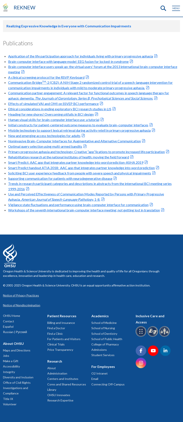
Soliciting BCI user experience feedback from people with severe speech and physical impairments (79, 173)
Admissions (99, 349)
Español (8, 326)
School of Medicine (104, 323)
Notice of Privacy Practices (21, 295)
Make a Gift (10, 361)
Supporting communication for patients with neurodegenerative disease (60, 178)
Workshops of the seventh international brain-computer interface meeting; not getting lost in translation (84, 210)
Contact (8, 321)
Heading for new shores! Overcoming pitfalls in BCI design (51, 114)
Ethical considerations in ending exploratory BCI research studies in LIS (59, 109)
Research (54, 361)
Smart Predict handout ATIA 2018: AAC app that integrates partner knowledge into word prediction (81, 168)
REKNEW (24, 7)
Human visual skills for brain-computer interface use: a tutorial (53, 120)
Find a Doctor (56, 328)
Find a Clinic (55, 333)
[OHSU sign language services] (153, 336)
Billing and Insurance (61, 323)
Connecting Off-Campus (108, 384)
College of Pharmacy (105, 344)
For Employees (103, 366)
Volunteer (9, 404)
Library (51, 389)
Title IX (8, 399)
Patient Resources (61, 316)
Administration (57, 373)
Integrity (9, 372)
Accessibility (11, 366)
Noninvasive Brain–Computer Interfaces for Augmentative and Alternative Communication (74, 141)
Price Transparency (60, 349)
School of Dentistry (104, 333)
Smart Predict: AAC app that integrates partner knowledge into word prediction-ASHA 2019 (75, 162)
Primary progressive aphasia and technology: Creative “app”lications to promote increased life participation (86, 152)
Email (94, 379)
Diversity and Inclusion (18, 377)
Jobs (6, 355)
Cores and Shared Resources (66, 384)
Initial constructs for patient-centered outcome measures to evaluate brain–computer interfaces (78, 125)
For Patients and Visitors (63, 339)
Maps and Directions (16, 350)
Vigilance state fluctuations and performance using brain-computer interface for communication (78, 205)
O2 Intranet (99, 373)
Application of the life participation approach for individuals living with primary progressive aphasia (80, 56)
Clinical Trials (56, 344)
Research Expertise (60, 400)
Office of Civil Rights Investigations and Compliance (17, 388)
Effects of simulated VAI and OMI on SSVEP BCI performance (53, 104)
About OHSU (13, 343)
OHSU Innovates (58, 395)
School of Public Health (106, 339)
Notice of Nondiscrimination (21, 305)
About (51, 368)
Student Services (103, 355)
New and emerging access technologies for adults (44, 136)
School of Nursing (103, 328)
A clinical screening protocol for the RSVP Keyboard (46, 77)
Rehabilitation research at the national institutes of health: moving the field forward (68, 157)
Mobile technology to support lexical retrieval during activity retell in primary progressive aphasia (79, 130)
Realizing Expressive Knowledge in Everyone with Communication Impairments (68, 26)
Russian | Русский (15, 332)
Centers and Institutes (62, 379)
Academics (100, 316)
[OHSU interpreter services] (165, 336)
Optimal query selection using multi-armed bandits (45, 146)
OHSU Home (11, 315)
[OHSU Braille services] (141, 336)
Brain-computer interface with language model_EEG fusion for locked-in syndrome (68, 61)
